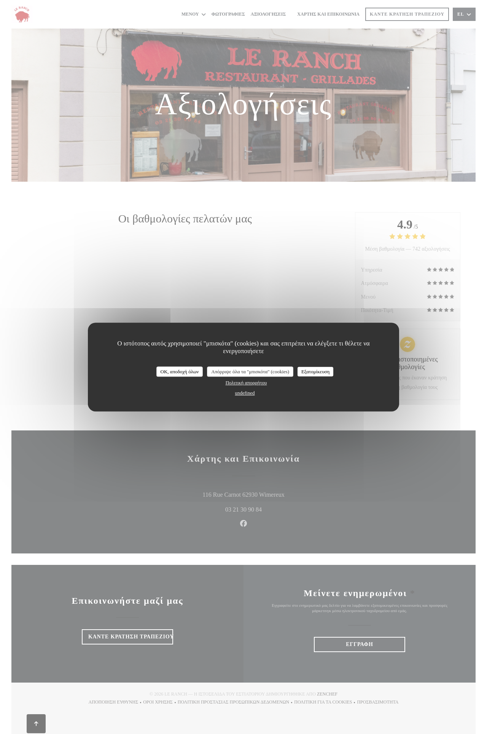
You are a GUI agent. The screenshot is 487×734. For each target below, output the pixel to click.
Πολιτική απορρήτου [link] (246, 382)
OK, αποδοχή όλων (180, 371)
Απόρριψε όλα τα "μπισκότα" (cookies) (250, 371)
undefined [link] (245, 393)
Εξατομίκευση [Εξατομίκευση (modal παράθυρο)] (315, 371)
